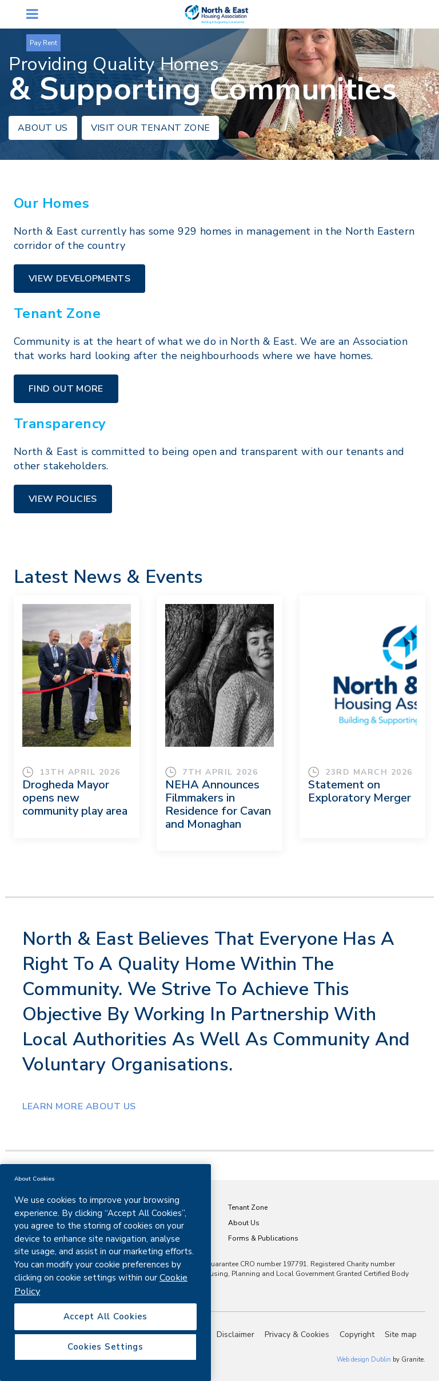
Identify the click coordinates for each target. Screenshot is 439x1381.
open (32, 14)
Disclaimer (235, 1334)
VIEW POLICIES (63, 499)
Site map (401, 1334)
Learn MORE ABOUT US (79, 1106)
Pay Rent (43, 42)
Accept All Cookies (105, 1316)
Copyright (357, 1334)
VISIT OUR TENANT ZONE (150, 128)
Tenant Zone (248, 1207)
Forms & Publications (263, 1238)
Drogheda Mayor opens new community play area (74, 798)
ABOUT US (43, 128)
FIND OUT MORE (66, 389)
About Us (244, 1222)
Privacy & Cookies (297, 1334)
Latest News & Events (108, 577)
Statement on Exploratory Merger (359, 791)
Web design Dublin (364, 1359)
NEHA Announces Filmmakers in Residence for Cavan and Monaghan (218, 804)
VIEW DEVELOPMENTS (79, 278)
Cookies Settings (105, 1346)
